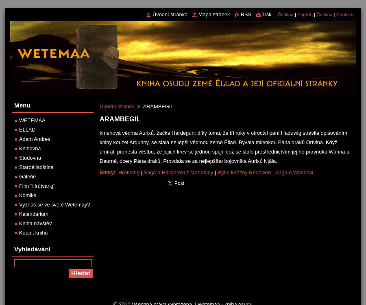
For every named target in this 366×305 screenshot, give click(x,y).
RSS (246, 14)
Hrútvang (128, 172)
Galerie (27, 176)
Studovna (30, 158)
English (305, 14)
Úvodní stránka (117, 106)
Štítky (107, 172)
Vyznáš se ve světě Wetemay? (54, 205)
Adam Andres (34, 139)
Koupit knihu (33, 233)
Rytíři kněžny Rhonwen (244, 172)
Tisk (267, 14)
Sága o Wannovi (294, 172)
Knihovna (30, 148)
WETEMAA (32, 120)
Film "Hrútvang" (37, 186)
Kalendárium (33, 214)
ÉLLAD (27, 130)
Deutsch (344, 14)
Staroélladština (36, 167)
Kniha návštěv (35, 223)
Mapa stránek (214, 14)
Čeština (286, 14)
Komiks (27, 195)
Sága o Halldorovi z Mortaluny (179, 172)
